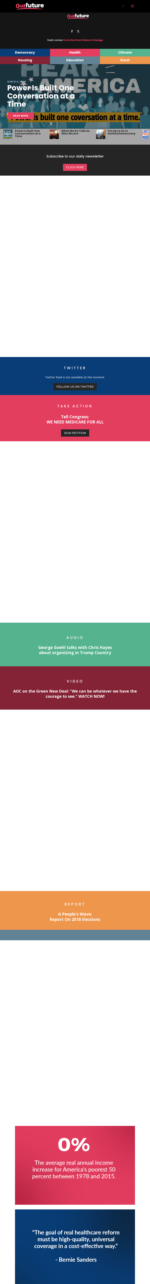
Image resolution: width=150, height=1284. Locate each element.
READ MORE (20, 115)
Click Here (75, 167)
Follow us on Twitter (75, 386)
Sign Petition (75, 433)
